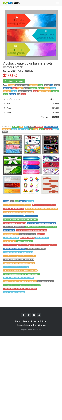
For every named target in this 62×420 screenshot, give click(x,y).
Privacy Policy (38, 321)
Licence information (26, 325)
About (18, 321)
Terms (26, 321)
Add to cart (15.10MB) (14, 81)
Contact (42, 325)
